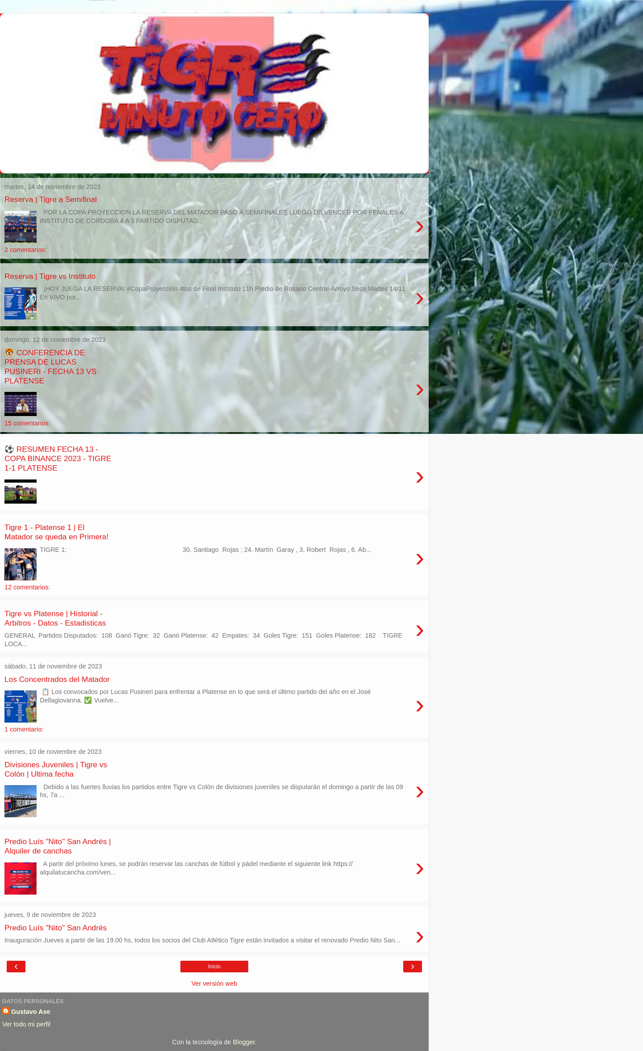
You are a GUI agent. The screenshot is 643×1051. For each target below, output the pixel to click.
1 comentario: (23, 729)
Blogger (244, 1042)
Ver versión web (214, 983)
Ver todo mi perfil (26, 1024)
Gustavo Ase (30, 1011)
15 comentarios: (27, 423)
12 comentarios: (27, 587)
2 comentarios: (25, 249)
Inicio (214, 966)
